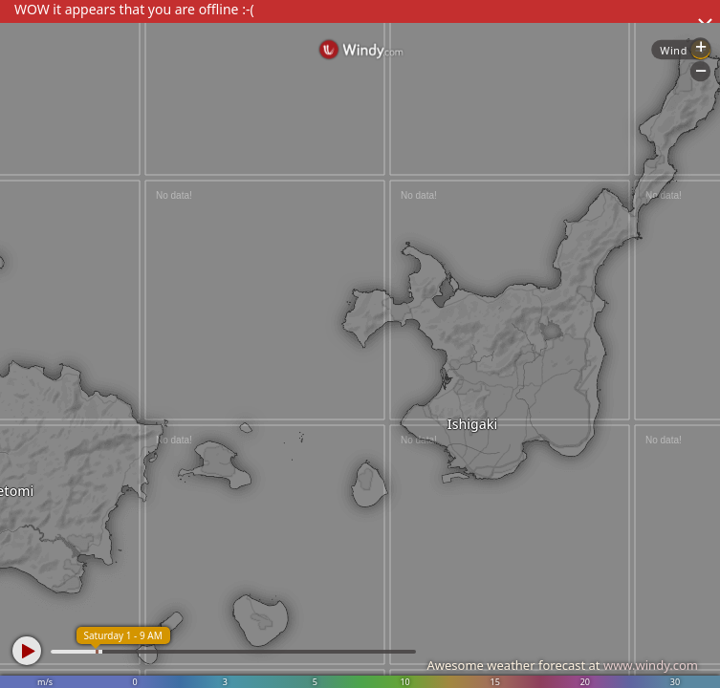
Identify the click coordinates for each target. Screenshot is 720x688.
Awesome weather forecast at (562, 665)
